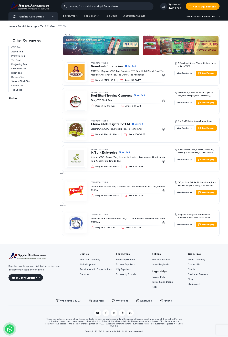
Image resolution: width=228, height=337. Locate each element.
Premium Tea (18, 55)
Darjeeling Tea (19, 64)
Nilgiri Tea (16, 72)
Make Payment (88, 264)
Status (12, 98)
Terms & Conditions (162, 281)
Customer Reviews (198, 274)
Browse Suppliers (125, 264)
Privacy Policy (159, 276)
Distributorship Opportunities (96, 269)
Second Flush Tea (20, 81)
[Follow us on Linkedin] (130, 313)
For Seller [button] (90, 15)
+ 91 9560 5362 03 (211, 16)
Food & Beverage (27, 26)
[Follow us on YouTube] (97, 313)
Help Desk (111, 15)
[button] (9, 328)
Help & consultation (24, 277)
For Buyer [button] (69, 15)
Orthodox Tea (18, 68)
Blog (190, 279)
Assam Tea (17, 51)
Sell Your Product (161, 259)
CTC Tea (15, 47)
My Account (194, 284)
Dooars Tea (17, 77)
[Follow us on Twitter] (114, 313)
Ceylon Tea (17, 85)
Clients (191, 269)
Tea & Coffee (47, 26)
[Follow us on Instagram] (122, 313)
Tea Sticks (16, 89)
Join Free (175, 8)
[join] (163, 6)
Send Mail (96, 300)
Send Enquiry (206, 73)
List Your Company (90, 259)
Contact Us (194, 264)
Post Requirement (125, 259)
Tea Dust (16, 60)
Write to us (120, 300)
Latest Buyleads (160, 264)
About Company (196, 259)
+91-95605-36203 (68, 300)
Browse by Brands (126, 274)
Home (11, 26)
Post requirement (202, 6)
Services (84, 274)
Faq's (155, 286)
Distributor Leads (134, 15)
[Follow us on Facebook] (105, 313)
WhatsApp (144, 300)
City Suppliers (123, 269)
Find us (166, 300)
